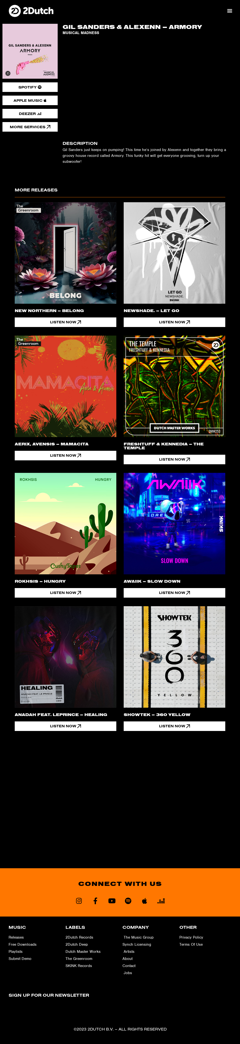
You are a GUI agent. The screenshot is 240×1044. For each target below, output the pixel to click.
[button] (230, 11)
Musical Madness (81, 32)
